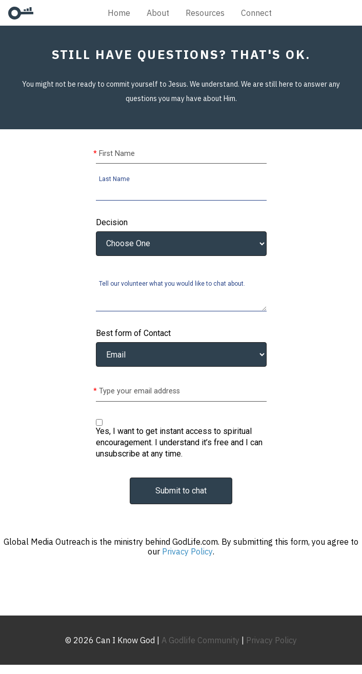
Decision (112, 222)
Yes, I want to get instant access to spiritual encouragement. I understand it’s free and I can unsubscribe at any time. (179, 442)
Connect (256, 12)
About (158, 12)
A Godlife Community (200, 640)
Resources (205, 12)
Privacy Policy (187, 551)
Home (119, 12)
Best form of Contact (133, 333)
